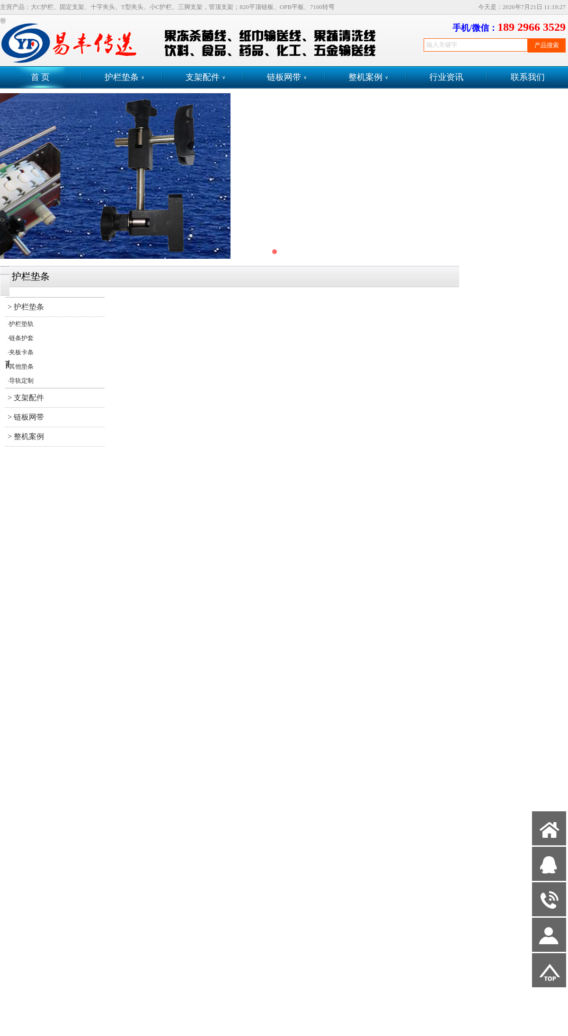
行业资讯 (446, 77)
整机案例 (368, 77)
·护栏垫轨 (21, 323)
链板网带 (287, 77)
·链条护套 (21, 338)
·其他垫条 (21, 366)
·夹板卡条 (21, 352)
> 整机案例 (26, 436)
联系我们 (528, 77)
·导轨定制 (21, 380)
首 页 (40, 77)
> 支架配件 (26, 398)
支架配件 (205, 77)
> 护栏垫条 (26, 307)
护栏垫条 (124, 77)
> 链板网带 (26, 417)
